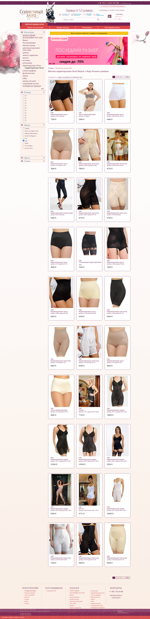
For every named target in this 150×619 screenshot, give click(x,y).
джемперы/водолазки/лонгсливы (31, 49)
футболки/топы (29, 73)
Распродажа (87, 27)
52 (25, 98)
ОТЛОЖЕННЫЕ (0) (104, 10)
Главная (51, 68)
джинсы (26, 53)
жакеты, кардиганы (30, 55)
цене (81, 77)
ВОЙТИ (112, 10)
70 (25, 120)
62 (25, 110)
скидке (60, 77)
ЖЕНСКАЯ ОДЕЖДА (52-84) (34, 24)
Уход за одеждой (29, 595)
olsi (26, 138)
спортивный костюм (31, 84)
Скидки (26, 599)
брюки (25, 40)
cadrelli (27, 128)
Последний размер (112, 27)
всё (42, 89)
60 (25, 108)
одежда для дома (29, 81)
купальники (27, 63)
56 (25, 103)
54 (25, 100)
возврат (16, 617)
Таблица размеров (29, 593)
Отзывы (26, 603)
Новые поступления (35, 27)
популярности (67, 77)
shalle (26, 143)
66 (25, 115)
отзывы (21, 617)
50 (25, 96)
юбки (25, 78)
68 (25, 118)
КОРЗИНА (119, 14)
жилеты (26, 58)
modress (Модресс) (30, 136)
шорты (25, 76)
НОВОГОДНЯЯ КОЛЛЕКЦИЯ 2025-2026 (33, 37)
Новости (27, 597)
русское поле (29, 148)
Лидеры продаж (62, 27)
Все (127, 77)
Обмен (26, 601)
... (123, 77)
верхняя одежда (29, 45)
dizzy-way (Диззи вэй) (31, 131)
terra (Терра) (28, 146)
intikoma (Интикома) (31, 133)
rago (26, 141)
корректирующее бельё (34, 68)
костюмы (26, 60)
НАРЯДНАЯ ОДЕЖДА (32, 86)
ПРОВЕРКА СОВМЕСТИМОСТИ (122, 612)
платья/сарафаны (29, 71)
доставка (5, 617)
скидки (11, 617)
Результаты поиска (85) (64, 68)
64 (25, 113)
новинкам (75, 77)
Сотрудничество (51, 591)
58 (25, 105)
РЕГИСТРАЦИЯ (120, 10)
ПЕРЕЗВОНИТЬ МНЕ (126, 3)
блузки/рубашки (29, 43)
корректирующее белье (32, 65)
